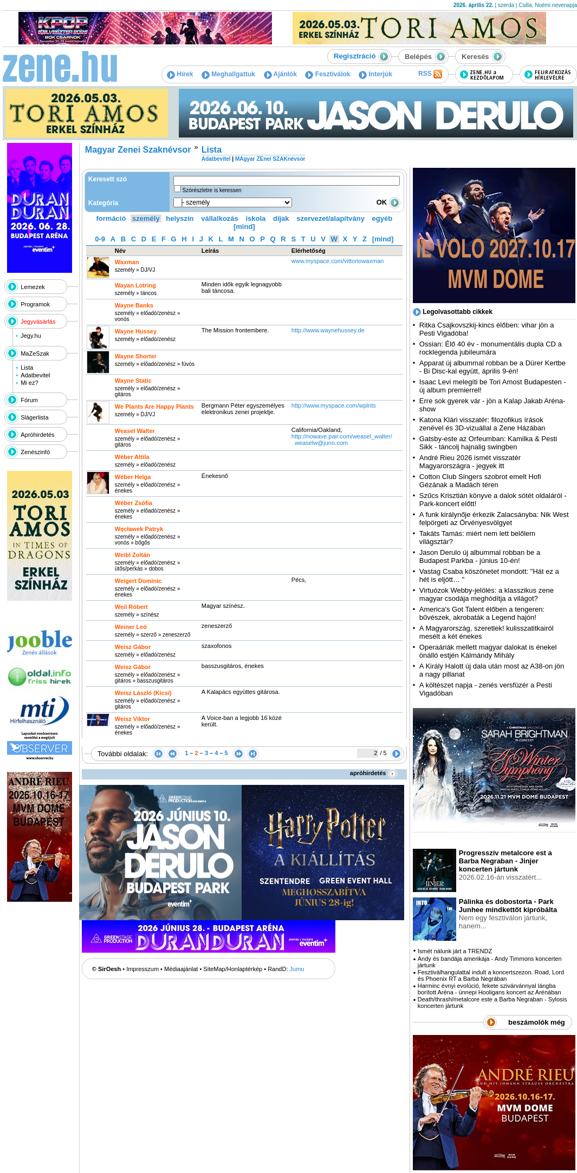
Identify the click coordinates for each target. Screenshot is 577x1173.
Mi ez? (29, 382)
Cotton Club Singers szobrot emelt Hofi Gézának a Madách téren (480, 481)
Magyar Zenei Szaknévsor (138, 149)
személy (146, 218)
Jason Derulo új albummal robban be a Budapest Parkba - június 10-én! (479, 556)
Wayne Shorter (136, 356)
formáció (111, 218)
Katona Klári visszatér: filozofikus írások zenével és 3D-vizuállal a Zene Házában (482, 424)
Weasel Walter (135, 431)
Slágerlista (34, 417)
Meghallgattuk (228, 74)
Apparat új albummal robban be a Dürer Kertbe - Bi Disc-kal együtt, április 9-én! (492, 367)
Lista (27, 367)
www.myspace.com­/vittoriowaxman (337, 261)
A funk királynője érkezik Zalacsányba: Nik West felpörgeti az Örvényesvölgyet (494, 518)
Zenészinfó (35, 452)
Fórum (29, 400)
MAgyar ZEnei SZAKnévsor (270, 159)
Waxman (127, 262)
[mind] (244, 226)
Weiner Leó (131, 627)
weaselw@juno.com (321, 443)
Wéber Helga (133, 477)
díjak (281, 218)
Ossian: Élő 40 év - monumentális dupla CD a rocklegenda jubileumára (490, 348)
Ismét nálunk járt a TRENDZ (455, 951)
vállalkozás (219, 218)
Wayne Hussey (136, 331)
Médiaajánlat (181, 969)
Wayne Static (133, 380)
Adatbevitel (35, 375)
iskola (255, 218)
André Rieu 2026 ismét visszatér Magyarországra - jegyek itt (470, 462)
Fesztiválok (327, 74)
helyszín (179, 218)
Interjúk (375, 74)
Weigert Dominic (138, 581)
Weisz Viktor (132, 719)
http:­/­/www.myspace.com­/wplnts (333, 405)
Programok (35, 304)
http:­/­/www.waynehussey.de (328, 330)
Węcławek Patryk (139, 529)
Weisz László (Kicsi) (143, 693)
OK (388, 202)
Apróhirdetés (37, 434)
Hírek (180, 74)
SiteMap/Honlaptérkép (232, 969)
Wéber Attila (132, 457)
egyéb (382, 218)
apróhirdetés (373, 773)
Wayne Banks (134, 305)
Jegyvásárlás (38, 321)
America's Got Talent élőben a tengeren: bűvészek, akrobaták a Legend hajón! (481, 613)
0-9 (100, 239)
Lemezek (33, 287)
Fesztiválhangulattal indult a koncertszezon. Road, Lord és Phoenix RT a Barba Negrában (491, 975)
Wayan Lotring (135, 285)
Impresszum (142, 969)
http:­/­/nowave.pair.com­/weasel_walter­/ (341, 436)
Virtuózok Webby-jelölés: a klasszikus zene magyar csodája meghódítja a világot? (486, 594)
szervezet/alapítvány (330, 218)
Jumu (297, 969)
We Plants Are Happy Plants (154, 406)
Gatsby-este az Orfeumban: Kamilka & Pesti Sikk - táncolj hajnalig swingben (488, 443)
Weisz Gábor (133, 647)
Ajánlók (280, 74)
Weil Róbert (131, 607)
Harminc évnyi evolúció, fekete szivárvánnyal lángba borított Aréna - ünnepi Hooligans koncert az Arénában (489, 988)
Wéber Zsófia (133, 503)
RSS (430, 74)
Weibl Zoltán (132, 555)
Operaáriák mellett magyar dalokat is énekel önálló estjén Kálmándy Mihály (488, 651)
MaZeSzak (35, 353)
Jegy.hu (31, 335)
